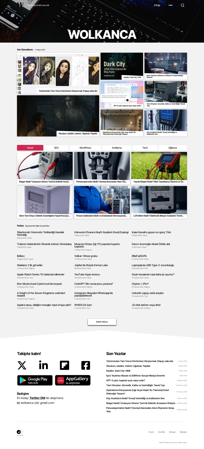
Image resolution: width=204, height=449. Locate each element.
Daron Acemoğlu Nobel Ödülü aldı (151, 244)
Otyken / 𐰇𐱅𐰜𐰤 (140, 283)
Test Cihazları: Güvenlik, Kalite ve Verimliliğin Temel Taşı (135, 385)
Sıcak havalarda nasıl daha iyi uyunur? (153, 274)
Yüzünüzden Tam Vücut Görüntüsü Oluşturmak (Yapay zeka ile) (139, 361)
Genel (30, 147)
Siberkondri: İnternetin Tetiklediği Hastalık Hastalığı (40, 233)
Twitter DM (37, 398)
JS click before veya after (146, 305)
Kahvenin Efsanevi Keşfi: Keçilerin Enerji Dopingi (101, 232)
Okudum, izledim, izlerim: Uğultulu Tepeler (128, 366)
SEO (56, 147)
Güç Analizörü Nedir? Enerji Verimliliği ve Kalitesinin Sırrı (135, 398)
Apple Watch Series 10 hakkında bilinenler (40, 274)
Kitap (157, 5)
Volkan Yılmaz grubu (85, 256)
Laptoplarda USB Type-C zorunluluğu (153, 265)
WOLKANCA (20, 5)
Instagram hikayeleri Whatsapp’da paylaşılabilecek (93, 294)
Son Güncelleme (31, 49)
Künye (172, 432)
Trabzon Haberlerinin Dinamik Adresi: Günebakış (44, 244)
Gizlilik (161, 432)
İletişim (183, 432)
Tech (145, 147)
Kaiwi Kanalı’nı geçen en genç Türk (151, 232)
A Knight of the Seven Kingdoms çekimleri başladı (41, 294)
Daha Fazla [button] (102, 321)
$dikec (21, 256)
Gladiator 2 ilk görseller (30, 265)
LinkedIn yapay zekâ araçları (147, 293)
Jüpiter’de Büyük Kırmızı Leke (91, 265)
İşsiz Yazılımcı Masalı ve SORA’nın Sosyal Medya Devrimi (135, 375)
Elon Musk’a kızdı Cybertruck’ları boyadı (39, 283)
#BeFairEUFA (139, 256)
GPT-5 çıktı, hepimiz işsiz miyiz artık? (125, 380)
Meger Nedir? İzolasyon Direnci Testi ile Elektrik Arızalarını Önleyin (140, 403)
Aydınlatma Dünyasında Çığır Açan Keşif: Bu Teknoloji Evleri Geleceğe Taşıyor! (137, 392)
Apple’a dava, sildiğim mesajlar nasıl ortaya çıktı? (44, 305)
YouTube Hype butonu (87, 274)
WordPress (85, 147)
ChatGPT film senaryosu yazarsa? (93, 283)
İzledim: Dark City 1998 (118, 370)
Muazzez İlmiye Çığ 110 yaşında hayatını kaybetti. (97, 245)
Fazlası (20, 225)
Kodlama (117, 147)
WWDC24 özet (83, 305)
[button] (35, 380)
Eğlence (173, 147)
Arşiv (151, 432)
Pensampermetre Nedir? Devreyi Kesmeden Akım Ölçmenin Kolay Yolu (140, 410)
